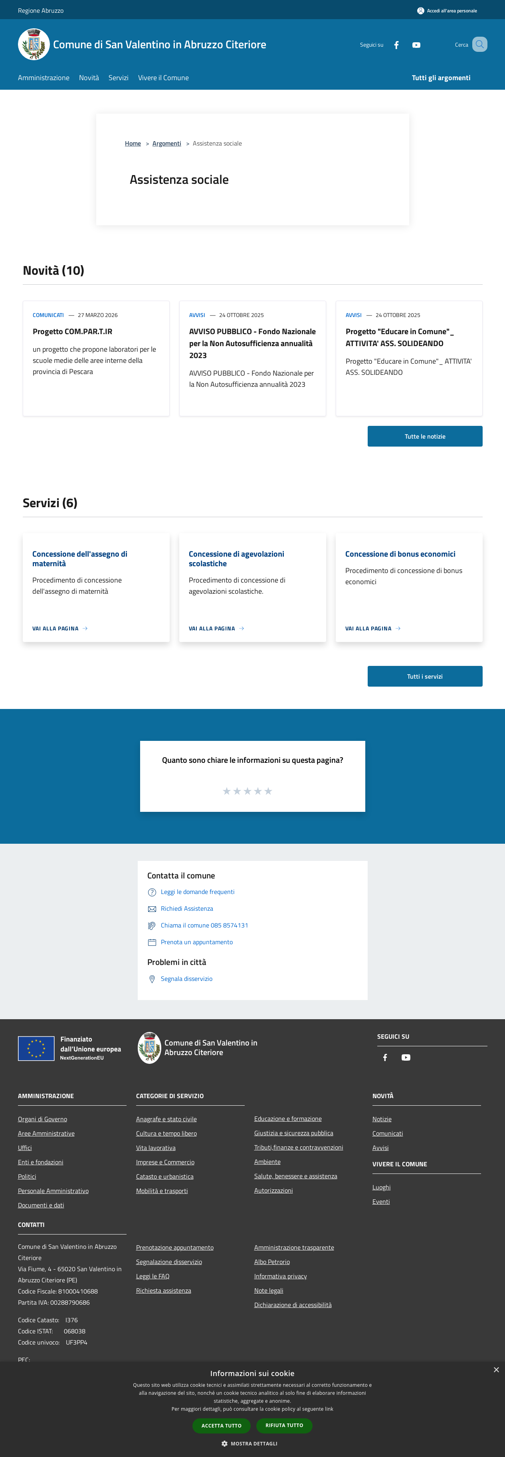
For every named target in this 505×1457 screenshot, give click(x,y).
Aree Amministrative (46, 1133)
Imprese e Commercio (165, 1162)
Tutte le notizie (425, 436)
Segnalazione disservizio (169, 1261)
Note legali (268, 1290)
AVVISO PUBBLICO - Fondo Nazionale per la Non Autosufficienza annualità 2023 (252, 343)
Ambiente (267, 1161)
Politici (27, 1176)
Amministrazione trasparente (294, 1247)
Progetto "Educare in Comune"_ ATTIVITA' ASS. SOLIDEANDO (400, 337)
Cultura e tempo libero (166, 1133)
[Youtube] (407, 44)
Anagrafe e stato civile (166, 1119)
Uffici (25, 1147)
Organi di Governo (42, 1119)
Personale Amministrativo (53, 1190)
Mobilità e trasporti (162, 1190)
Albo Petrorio (272, 1261)
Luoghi (381, 1187)
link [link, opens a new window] (329, 1409)
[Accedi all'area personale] (447, 10)
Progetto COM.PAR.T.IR (72, 331)
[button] (253, 1443)
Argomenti (166, 143)
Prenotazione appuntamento (175, 1247)
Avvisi (197, 315)
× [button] (496, 1370)
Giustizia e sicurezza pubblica (293, 1133)
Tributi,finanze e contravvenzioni (298, 1147)
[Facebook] (387, 44)
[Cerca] (477, 44)
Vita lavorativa (156, 1147)
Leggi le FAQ (153, 1276)
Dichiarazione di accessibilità (293, 1304)
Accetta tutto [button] (222, 1425)
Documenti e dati (41, 1205)
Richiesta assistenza (163, 1290)
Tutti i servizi (425, 676)
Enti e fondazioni (40, 1162)
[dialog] (252, 1409)
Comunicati (48, 315)
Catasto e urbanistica (165, 1176)
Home (133, 143)
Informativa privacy (280, 1276)
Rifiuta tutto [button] (284, 1425)
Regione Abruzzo (40, 10)
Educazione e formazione (288, 1118)
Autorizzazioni (273, 1190)
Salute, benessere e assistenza (295, 1176)
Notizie (382, 1119)
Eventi (381, 1201)
